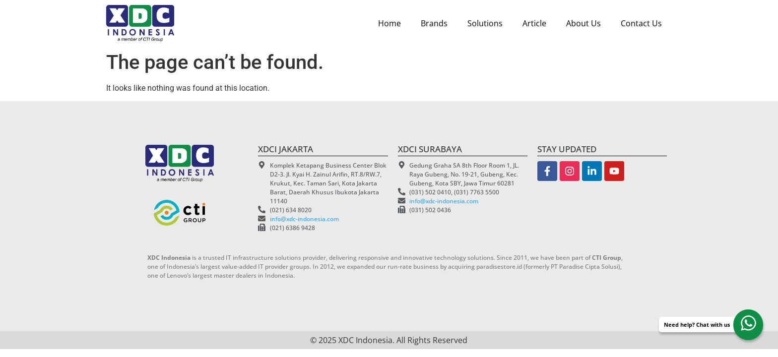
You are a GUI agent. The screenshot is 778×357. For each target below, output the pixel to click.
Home (389, 23)
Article (534, 23)
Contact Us (641, 23)
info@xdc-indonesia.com (304, 219)
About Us (583, 23)
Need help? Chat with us (697, 324)
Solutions (485, 23)
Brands (434, 23)
